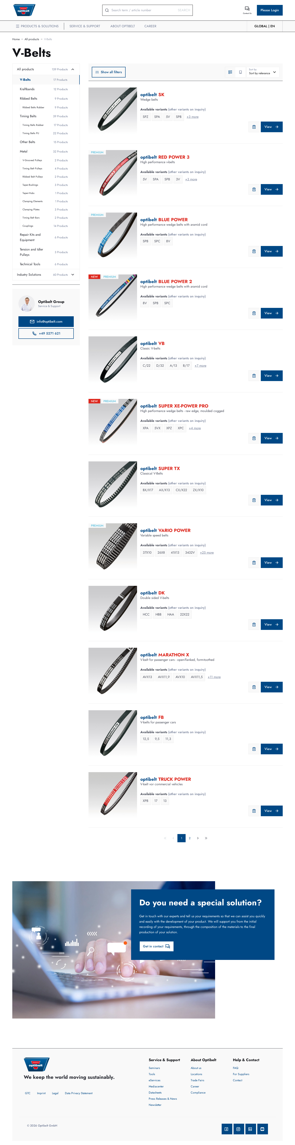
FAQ (235, 1068)
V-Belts (48, 39)
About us (196, 1068)
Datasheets (155, 1092)
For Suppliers (241, 1074)
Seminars (154, 1068)
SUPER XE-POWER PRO (183, 405)
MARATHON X (173, 654)
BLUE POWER (173, 219)
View (271, 126)
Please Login (270, 10)
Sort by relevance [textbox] (259, 73)
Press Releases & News (163, 1099)
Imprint (41, 1093)
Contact (237, 1080)
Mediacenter (156, 1086)
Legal (55, 1093)
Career (195, 1086)
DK (161, 592)
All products (32, 39)
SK (161, 94)
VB (161, 343)
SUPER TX (169, 468)
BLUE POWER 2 (175, 281)
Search (184, 10)
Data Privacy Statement (78, 1093)
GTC (28, 1093)
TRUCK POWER (174, 779)
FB (161, 717)
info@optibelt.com (46, 321)
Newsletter (155, 1105)
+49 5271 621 (46, 333)
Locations (196, 1074)
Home (16, 39)
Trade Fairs (197, 1080)
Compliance (198, 1092)
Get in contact (156, 946)
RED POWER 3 (173, 157)
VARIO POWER (174, 530)
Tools (152, 1074)
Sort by (252, 69)
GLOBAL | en (264, 26)
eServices (154, 1080)
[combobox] (262, 72)
